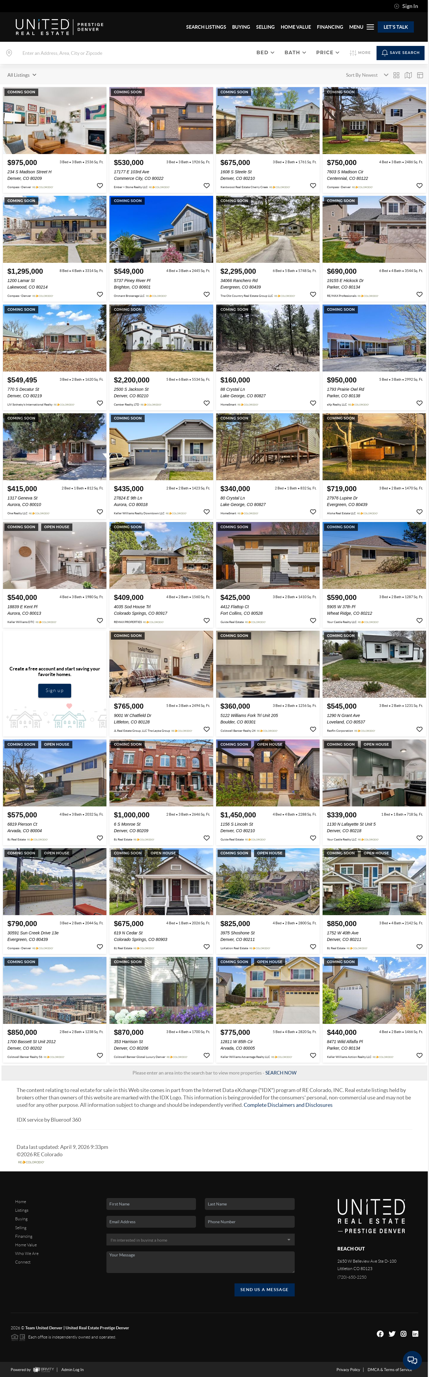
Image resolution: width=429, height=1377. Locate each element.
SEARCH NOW (280, 1072)
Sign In (406, 6)
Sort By (353, 75)
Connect (23, 1262)
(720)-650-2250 (351, 1277)
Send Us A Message (264, 1289)
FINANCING (330, 27)
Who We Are (27, 1253)
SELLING (265, 27)
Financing (23, 1236)
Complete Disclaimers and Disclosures (288, 1105)
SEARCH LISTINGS (206, 27)
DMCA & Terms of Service (390, 1370)
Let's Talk (396, 27)
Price (328, 52)
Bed (265, 52)
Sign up (55, 690)
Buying (21, 1218)
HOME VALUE (296, 27)
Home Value (26, 1244)
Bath (296, 52)
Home (20, 1201)
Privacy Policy (348, 1370)
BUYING (241, 27)
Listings (21, 1210)
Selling (20, 1227)
